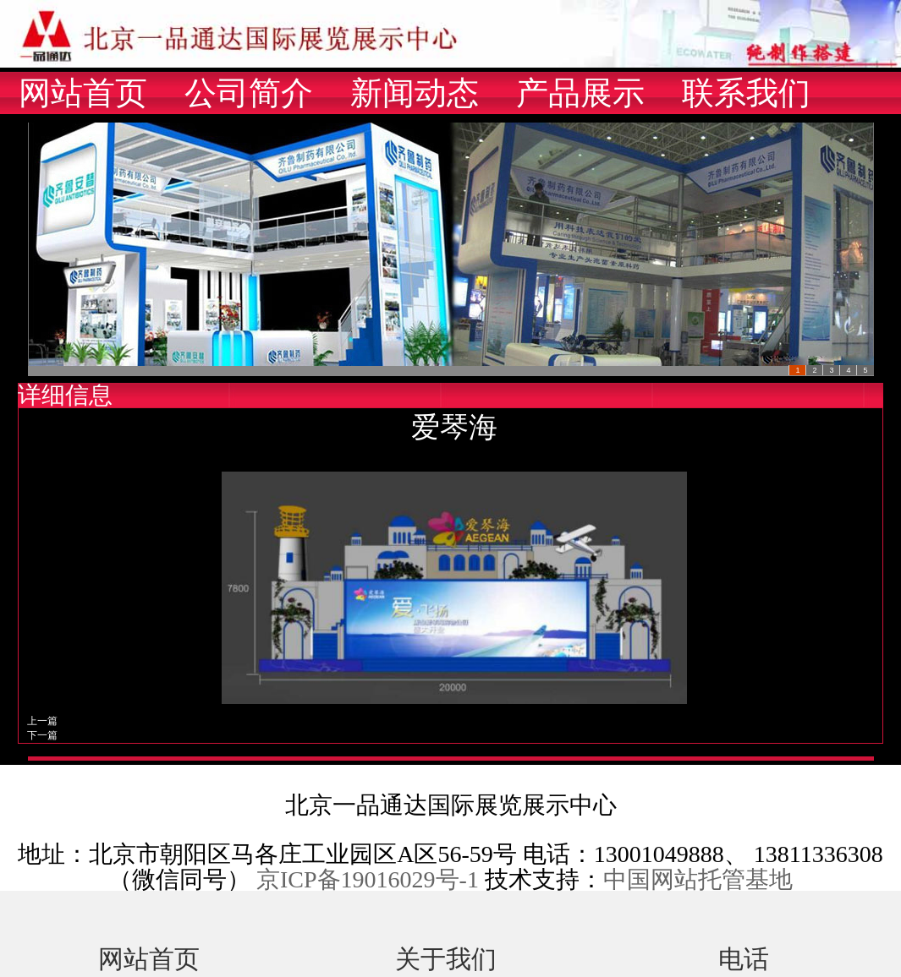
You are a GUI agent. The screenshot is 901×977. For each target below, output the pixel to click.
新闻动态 (414, 93)
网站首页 (83, 93)
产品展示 (580, 93)
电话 (743, 957)
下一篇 (42, 735)
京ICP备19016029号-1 (367, 879)
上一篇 (42, 721)
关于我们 (446, 957)
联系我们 (746, 93)
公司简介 (248, 93)
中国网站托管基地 (698, 879)
